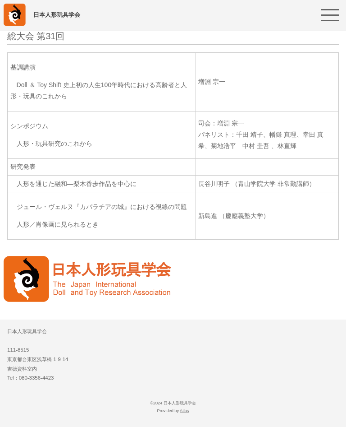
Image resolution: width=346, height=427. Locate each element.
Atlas (184, 410)
